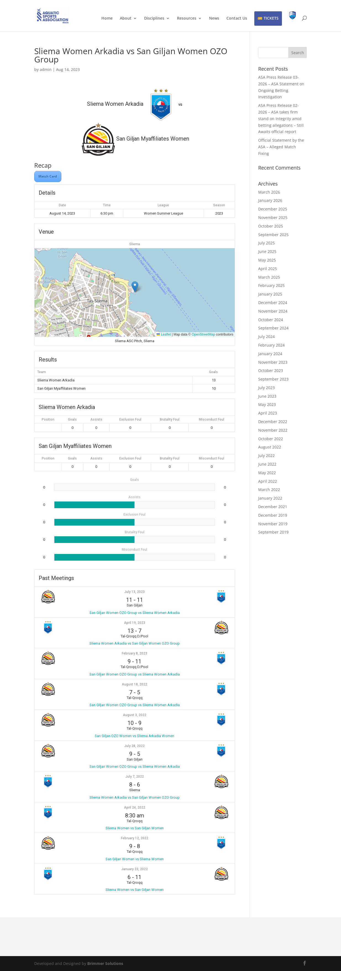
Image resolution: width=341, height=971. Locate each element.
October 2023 (270, 370)
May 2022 (267, 472)
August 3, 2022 (134, 715)
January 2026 (270, 200)
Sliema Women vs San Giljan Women (134, 828)
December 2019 (272, 515)
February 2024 (271, 345)
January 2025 (270, 294)
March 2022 (269, 489)
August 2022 (269, 447)
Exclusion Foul (130, 419)
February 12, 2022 (134, 838)
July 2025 (266, 243)
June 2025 (267, 251)
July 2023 (266, 387)
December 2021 (272, 506)
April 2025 (267, 268)
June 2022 (267, 464)
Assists (96, 419)
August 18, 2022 (134, 684)
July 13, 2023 (134, 592)
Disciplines (154, 18)
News (214, 18)
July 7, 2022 (134, 777)
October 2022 (270, 438)
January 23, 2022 (134, 869)
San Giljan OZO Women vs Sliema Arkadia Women (134, 736)
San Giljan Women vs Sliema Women (134, 859)
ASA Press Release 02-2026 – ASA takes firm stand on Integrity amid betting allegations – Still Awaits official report (281, 118)
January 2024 (270, 353)
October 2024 (270, 319)
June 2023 (267, 396)
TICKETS (271, 18)
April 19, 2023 (134, 623)
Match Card (47, 176)
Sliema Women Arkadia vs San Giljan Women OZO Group (134, 643)
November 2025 (272, 217)
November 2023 (272, 362)
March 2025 (269, 277)
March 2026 (269, 192)
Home (107, 18)
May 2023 (267, 404)
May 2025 (267, 260)
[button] (134, 286)
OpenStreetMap (203, 334)
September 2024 (273, 328)
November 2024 (272, 311)
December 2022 (272, 421)
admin (46, 69)
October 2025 (270, 226)
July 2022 (266, 455)
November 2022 (272, 430)
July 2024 (266, 336)
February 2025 (271, 285)
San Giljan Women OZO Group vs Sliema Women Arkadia (134, 613)
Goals (72, 419)
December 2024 (272, 302)
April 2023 (267, 413)
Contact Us (236, 18)
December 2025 (272, 209)
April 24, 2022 (134, 807)
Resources (186, 18)
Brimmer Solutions (105, 963)
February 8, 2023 (134, 653)
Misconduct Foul (211, 419)
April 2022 (267, 481)
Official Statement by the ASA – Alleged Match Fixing (281, 147)
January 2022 (270, 498)
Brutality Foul (169, 419)
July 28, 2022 (134, 746)
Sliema (134, 244)
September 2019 (273, 532)
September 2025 (273, 234)
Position (48, 419)
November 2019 (272, 523)
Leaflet (164, 334)
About (125, 18)
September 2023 (273, 379)
